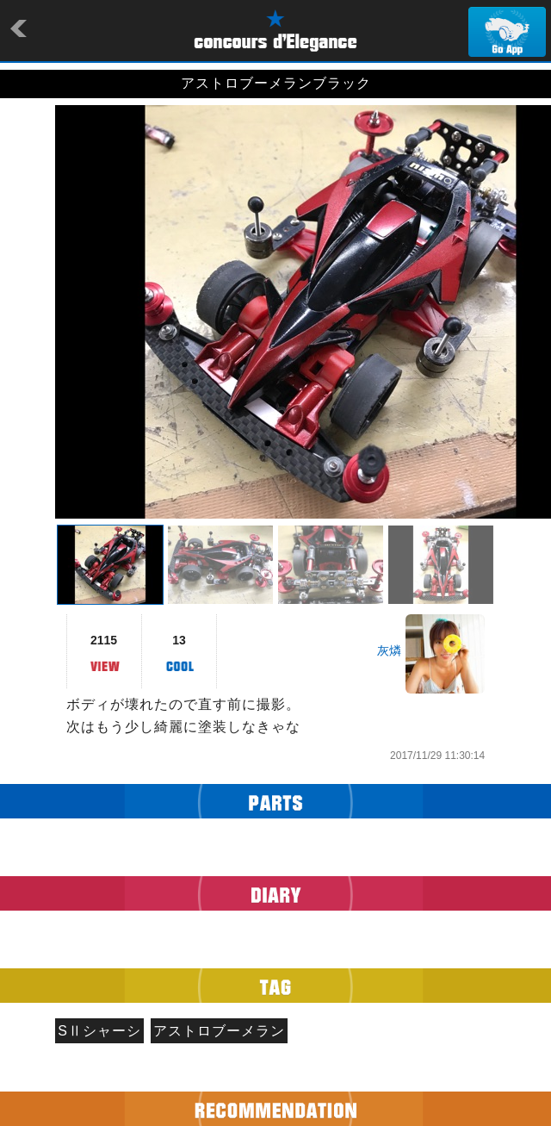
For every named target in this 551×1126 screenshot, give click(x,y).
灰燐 (389, 650)
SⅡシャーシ (99, 1030)
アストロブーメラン (219, 1030)
